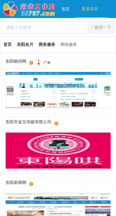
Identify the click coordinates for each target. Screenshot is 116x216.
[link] (7, 44)
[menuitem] (65, 9)
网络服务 (68, 44)
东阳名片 (25, 44)
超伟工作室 (29, 9)
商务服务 (47, 44)
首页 (65, 9)
